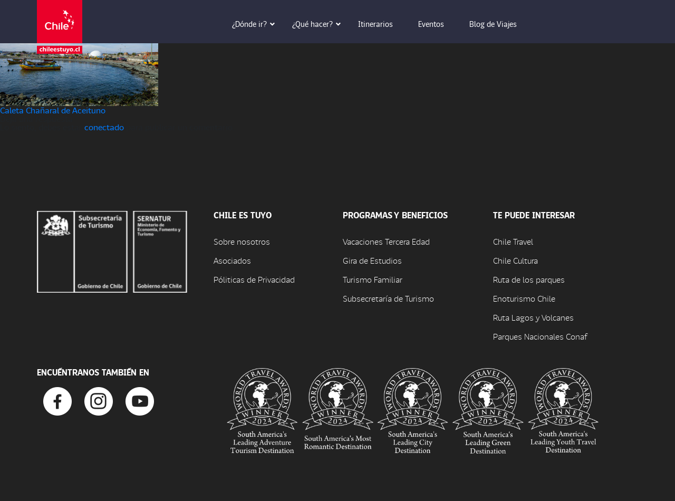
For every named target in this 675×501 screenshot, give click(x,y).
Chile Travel (513, 241)
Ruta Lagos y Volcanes (533, 317)
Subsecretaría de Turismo (388, 298)
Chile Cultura (515, 260)
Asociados (232, 260)
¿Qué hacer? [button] (320, 23)
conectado (104, 126)
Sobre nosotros (242, 241)
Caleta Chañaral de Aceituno (52, 109)
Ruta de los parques (529, 279)
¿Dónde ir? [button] (257, 23)
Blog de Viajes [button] (500, 23)
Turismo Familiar (372, 279)
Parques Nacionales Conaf (540, 336)
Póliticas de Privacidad (254, 279)
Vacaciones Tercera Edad (386, 241)
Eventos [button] (438, 23)
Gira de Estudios (372, 260)
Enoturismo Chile (524, 298)
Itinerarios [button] (383, 23)
